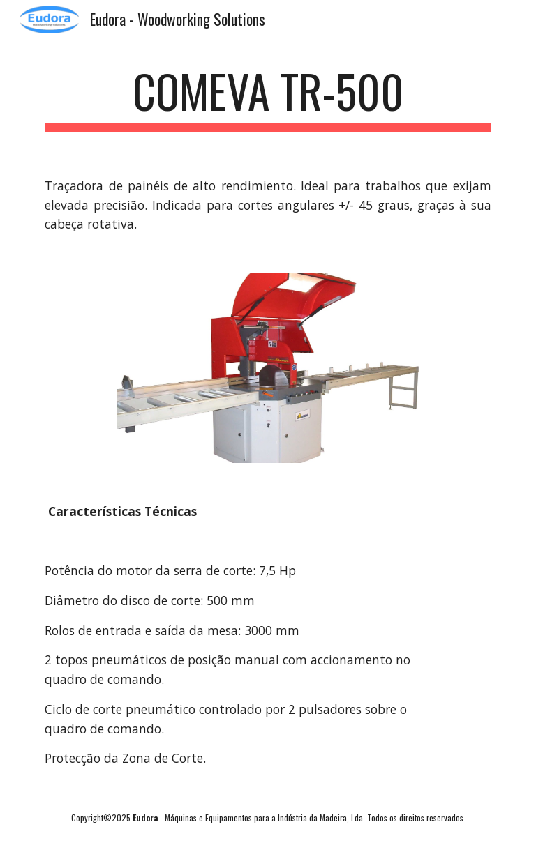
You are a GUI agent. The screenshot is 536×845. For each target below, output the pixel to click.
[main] (267, 98)
